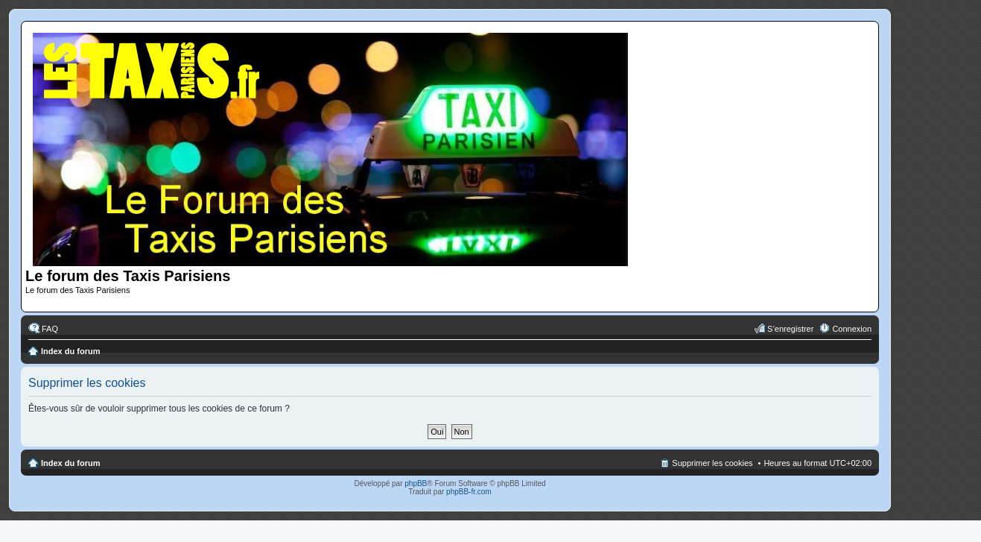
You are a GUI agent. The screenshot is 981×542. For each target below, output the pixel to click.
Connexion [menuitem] (852, 328)
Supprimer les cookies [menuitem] (712, 463)
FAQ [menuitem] (50, 328)
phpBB (415, 483)
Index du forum (70, 351)
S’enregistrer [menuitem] (790, 328)
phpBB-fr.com (469, 492)
